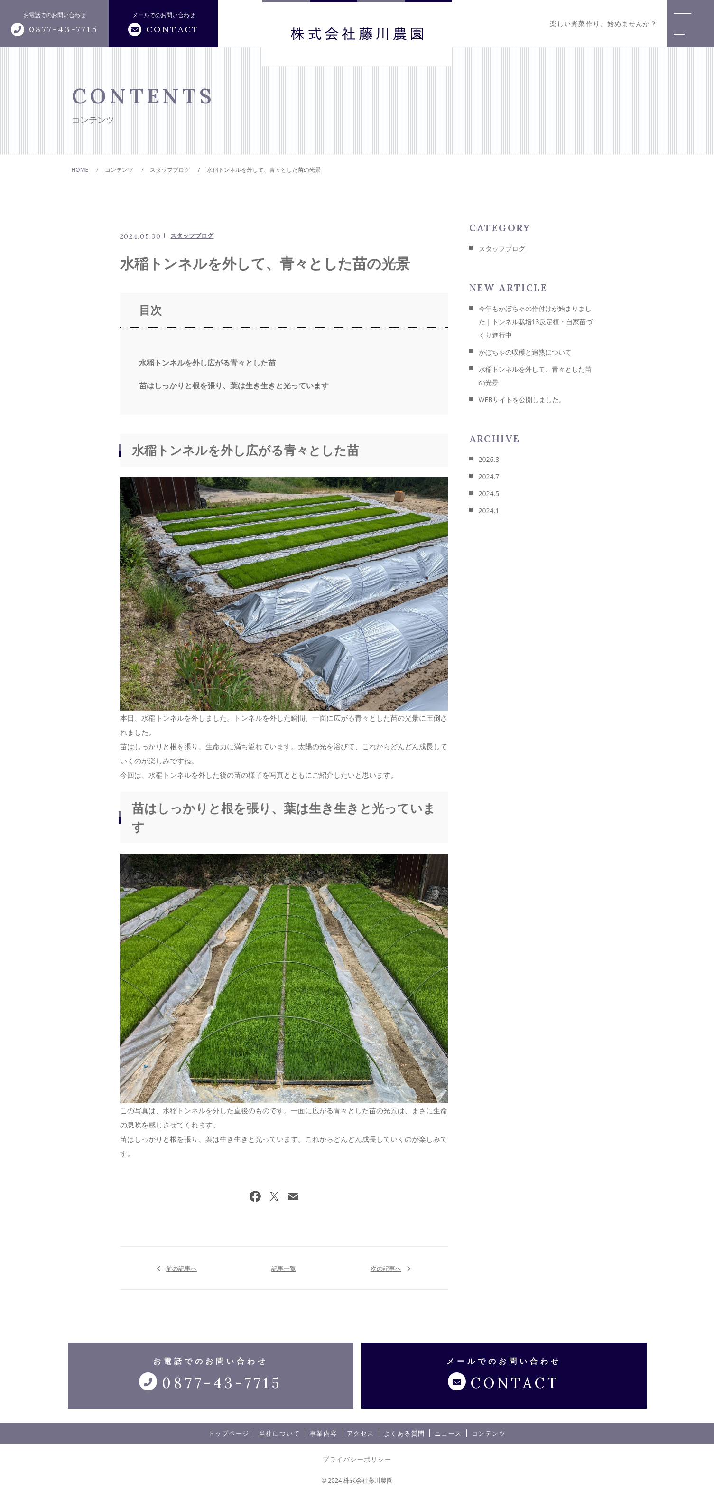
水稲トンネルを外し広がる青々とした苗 (207, 362)
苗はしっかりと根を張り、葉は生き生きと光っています (234, 385)
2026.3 (489, 459)
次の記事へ (386, 1268)
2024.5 (489, 493)
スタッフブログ (191, 235)
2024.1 (489, 510)
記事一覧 (283, 1268)
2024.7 (489, 476)
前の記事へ (181, 1268)
